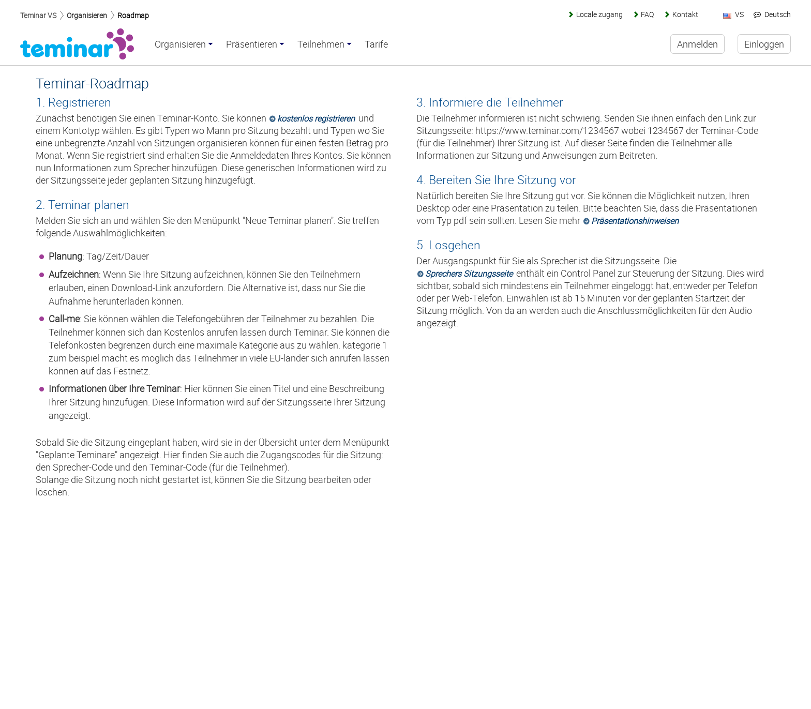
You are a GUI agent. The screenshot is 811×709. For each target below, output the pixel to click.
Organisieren (87, 15)
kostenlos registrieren (316, 118)
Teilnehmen (320, 44)
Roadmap (133, 15)
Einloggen (764, 44)
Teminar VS (38, 15)
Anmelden (697, 44)
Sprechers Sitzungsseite (469, 273)
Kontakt (685, 14)
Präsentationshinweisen (635, 221)
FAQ (647, 14)
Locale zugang (599, 14)
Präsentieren (251, 44)
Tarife (376, 44)
